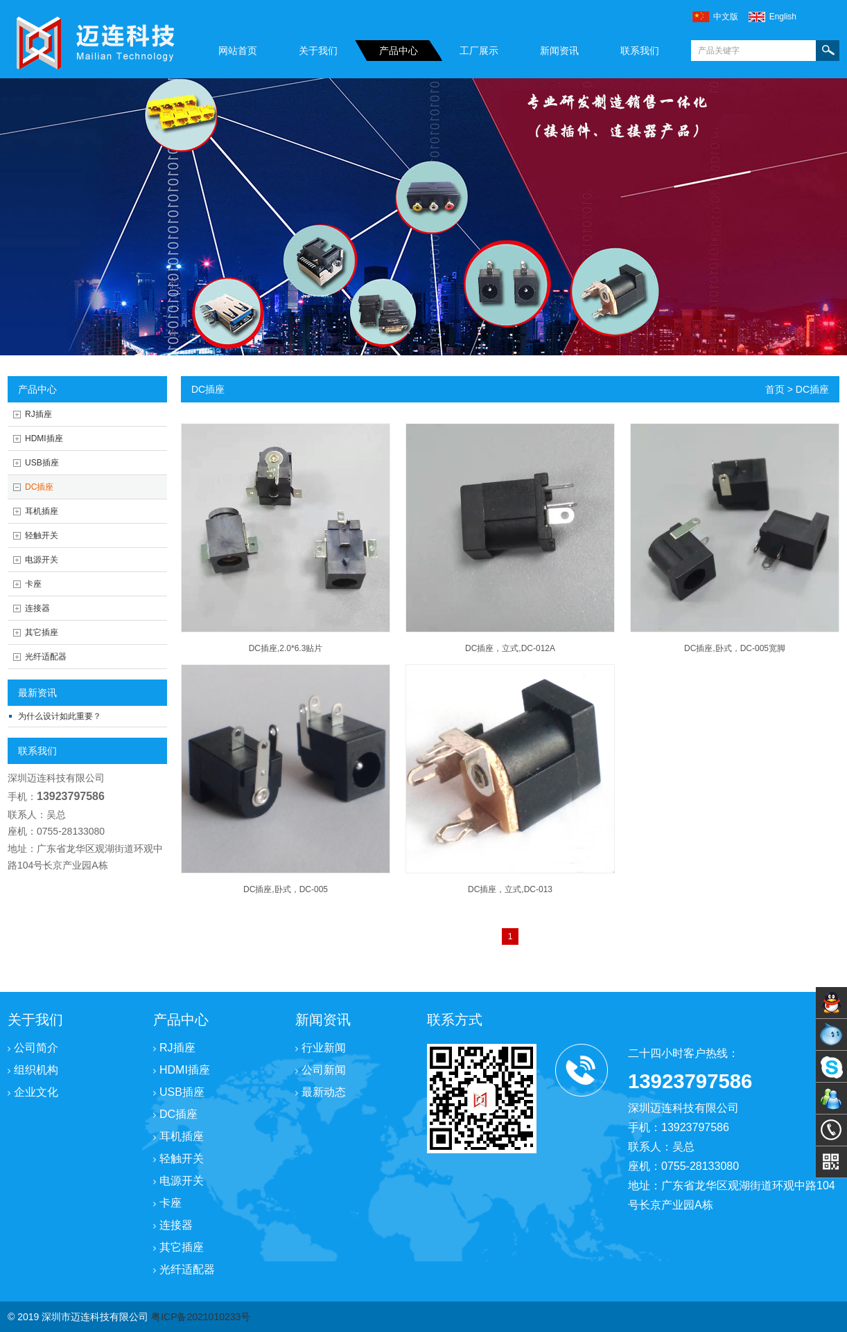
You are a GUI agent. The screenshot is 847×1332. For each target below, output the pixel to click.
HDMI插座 (44, 438)
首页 (775, 389)
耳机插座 (41, 511)
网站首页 (237, 50)
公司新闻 (320, 1070)
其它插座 (41, 632)
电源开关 (41, 560)
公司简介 (33, 1048)
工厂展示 (479, 50)
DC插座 (39, 487)
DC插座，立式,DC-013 (510, 889)
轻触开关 (41, 535)
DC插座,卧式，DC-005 (285, 889)
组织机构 (33, 1070)
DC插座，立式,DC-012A (510, 648)
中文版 (725, 16)
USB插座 (42, 463)
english (782, 16)
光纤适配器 (46, 656)
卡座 (33, 584)
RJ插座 (38, 414)
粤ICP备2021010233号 (200, 1316)
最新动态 (320, 1092)
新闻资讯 (559, 50)
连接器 (37, 608)
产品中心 (398, 50)
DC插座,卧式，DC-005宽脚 (734, 648)
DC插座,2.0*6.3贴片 (286, 648)
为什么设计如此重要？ (59, 716)
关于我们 (318, 50)
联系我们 (639, 50)
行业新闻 (320, 1048)
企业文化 (33, 1092)
